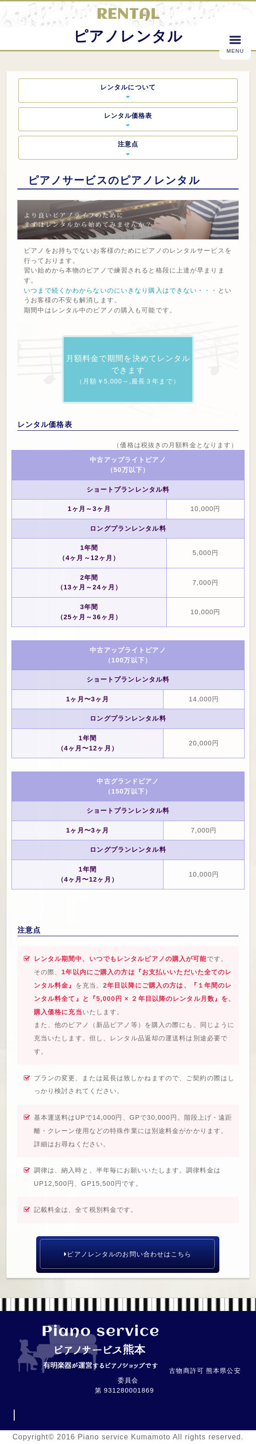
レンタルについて (128, 91)
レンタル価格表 (128, 120)
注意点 (128, 148)
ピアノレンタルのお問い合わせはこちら (127, 1254)
